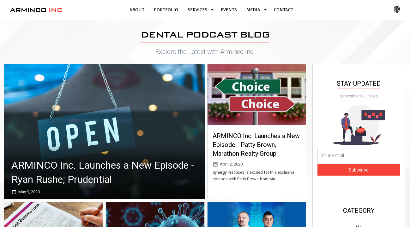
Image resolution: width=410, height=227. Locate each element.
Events (229, 10)
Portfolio (166, 10)
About (137, 10)
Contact (283, 10)
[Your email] (359, 155)
